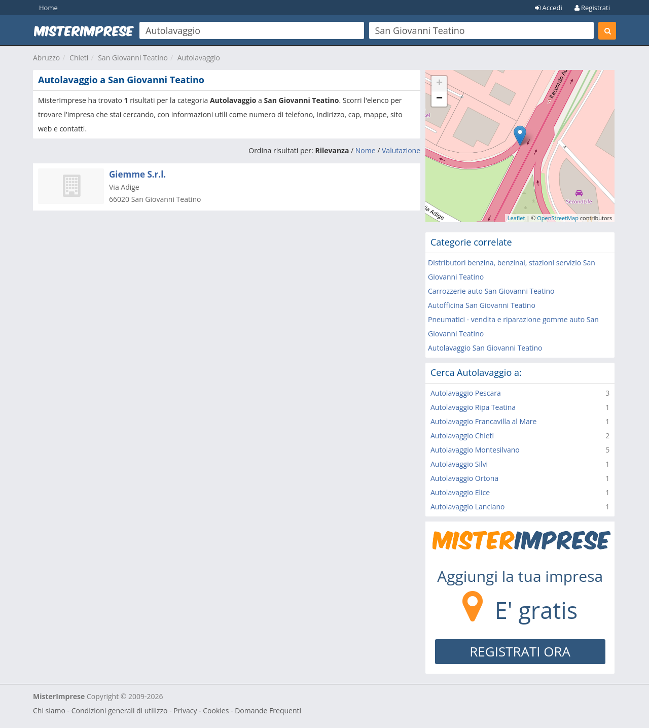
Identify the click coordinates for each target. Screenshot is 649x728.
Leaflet (516, 218)
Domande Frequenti (268, 710)
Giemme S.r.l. (137, 174)
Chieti (78, 57)
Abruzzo (46, 57)
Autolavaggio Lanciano (467, 506)
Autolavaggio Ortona (464, 478)
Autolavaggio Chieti (462, 435)
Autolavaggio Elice (460, 492)
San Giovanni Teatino (133, 57)
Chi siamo (49, 710)
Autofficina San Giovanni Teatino (481, 305)
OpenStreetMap (558, 218)
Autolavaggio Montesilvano (475, 450)
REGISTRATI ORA (520, 651)
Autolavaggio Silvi (459, 464)
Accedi (548, 7)
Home (48, 7)
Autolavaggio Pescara (465, 393)
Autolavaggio (198, 57)
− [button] (439, 99)
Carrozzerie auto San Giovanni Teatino (491, 291)
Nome (365, 150)
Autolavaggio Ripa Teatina (473, 407)
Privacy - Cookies (201, 710)
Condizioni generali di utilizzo (119, 710)
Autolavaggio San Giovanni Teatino (485, 348)
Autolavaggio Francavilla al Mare (483, 421)
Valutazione (401, 150)
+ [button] (439, 83)
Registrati (592, 7)
